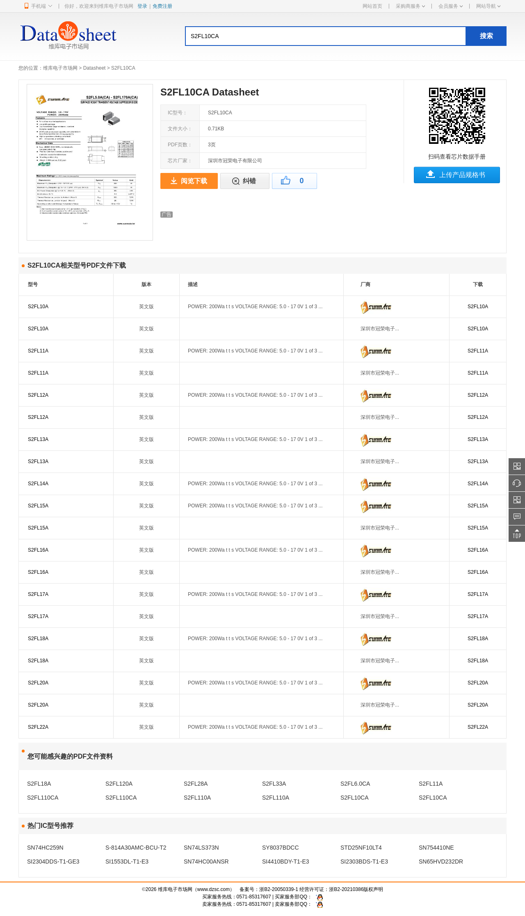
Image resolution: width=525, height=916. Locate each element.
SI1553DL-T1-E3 (126, 861)
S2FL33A (274, 783)
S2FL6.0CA (355, 783)
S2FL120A (118, 783)
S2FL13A (38, 439)
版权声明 (373, 889)
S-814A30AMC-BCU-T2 (136, 847)
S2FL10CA (354, 797)
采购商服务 (410, 6)
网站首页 (372, 6)
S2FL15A (38, 506)
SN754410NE (436, 847)
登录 (142, 6)
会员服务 (450, 6)
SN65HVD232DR (441, 861)
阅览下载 (194, 180)
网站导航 (488, 6)
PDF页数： (180, 145)
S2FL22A (38, 727)
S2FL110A (197, 797)
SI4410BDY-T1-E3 (285, 861)
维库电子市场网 (60, 68)
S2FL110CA (42, 797)
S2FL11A (38, 351)
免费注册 (162, 6)
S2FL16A (38, 550)
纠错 (249, 180)
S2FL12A (38, 395)
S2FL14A (38, 483)
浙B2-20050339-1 (278, 889)
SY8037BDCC (280, 847)
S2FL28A (196, 783)
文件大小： (180, 129)
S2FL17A (38, 594)
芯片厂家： (180, 161)
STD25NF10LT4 (361, 847)
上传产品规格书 (462, 174)
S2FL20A (38, 683)
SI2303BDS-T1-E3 (364, 861)
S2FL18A (38, 638)
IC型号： (177, 113)
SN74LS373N (201, 847)
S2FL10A (38, 306)
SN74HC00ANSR (206, 861)
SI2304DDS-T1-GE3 (53, 861)
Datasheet (94, 68)
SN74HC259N (45, 847)
